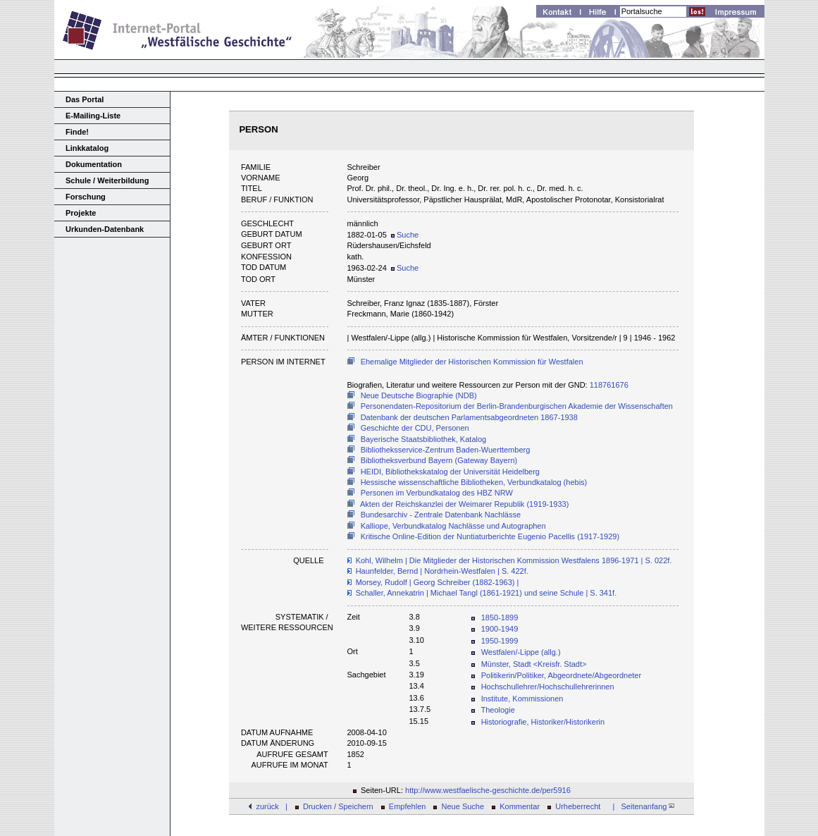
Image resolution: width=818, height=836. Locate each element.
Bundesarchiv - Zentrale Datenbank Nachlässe (441, 514)
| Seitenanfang (641, 806)
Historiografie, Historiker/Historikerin (543, 722)
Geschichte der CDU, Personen (415, 428)
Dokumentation (94, 164)
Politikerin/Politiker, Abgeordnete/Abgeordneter (561, 675)
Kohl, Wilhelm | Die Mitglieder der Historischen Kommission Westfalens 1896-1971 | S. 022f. (514, 560)
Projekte (81, 213)
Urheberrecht (577, 806)
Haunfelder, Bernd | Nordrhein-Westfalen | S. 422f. (442, 571)
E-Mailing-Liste (93, 115)
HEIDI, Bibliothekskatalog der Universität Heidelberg (450, 471)
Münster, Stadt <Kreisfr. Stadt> (534, 664)
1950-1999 (500, 641)
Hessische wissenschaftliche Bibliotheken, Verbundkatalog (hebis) (474, 482)
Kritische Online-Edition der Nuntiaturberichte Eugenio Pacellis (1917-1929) (490, 536)
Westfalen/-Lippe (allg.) (521, 652)
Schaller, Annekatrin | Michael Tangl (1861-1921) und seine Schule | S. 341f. (486, 593)
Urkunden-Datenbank (105, 229)
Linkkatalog (87, 148)
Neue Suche (463, 806)
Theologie (497, 710)
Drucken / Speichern (338, 806)
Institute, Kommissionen (522, 698)
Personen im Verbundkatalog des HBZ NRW (437, 492)
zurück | (271, 806)
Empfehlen (407, 806)
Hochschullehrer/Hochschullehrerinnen (547, 686)
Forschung (86, 196)
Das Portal (85, 99)
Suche (405, 234)
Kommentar (520, 806)
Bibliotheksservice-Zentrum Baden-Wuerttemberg (446, 449)
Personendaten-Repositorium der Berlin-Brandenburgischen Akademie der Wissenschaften (517, 406)
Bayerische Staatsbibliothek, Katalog (424, 439)
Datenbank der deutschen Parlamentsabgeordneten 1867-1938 (469, 417)
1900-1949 (500, 629)
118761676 (609, 385)
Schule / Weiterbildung (107, 180)
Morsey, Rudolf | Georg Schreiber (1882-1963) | (437, 582)
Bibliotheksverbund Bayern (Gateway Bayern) (439, 460)
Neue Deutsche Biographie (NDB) (419, 395)
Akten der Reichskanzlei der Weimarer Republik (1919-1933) (464, 504)
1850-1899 (500, 617)
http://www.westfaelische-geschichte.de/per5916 (488, 790)
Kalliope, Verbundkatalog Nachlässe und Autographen (453, 526)
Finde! (77, 132)
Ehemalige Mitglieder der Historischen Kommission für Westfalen (472, 361)
